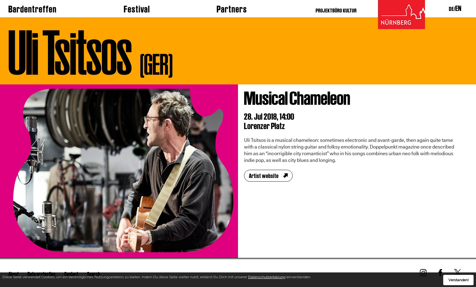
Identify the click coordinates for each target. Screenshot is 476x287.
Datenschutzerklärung (266, 278)
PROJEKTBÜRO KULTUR (336, 10)
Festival (137, 9)
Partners (232, 9)
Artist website (264, 175)
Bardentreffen (32, 9)
